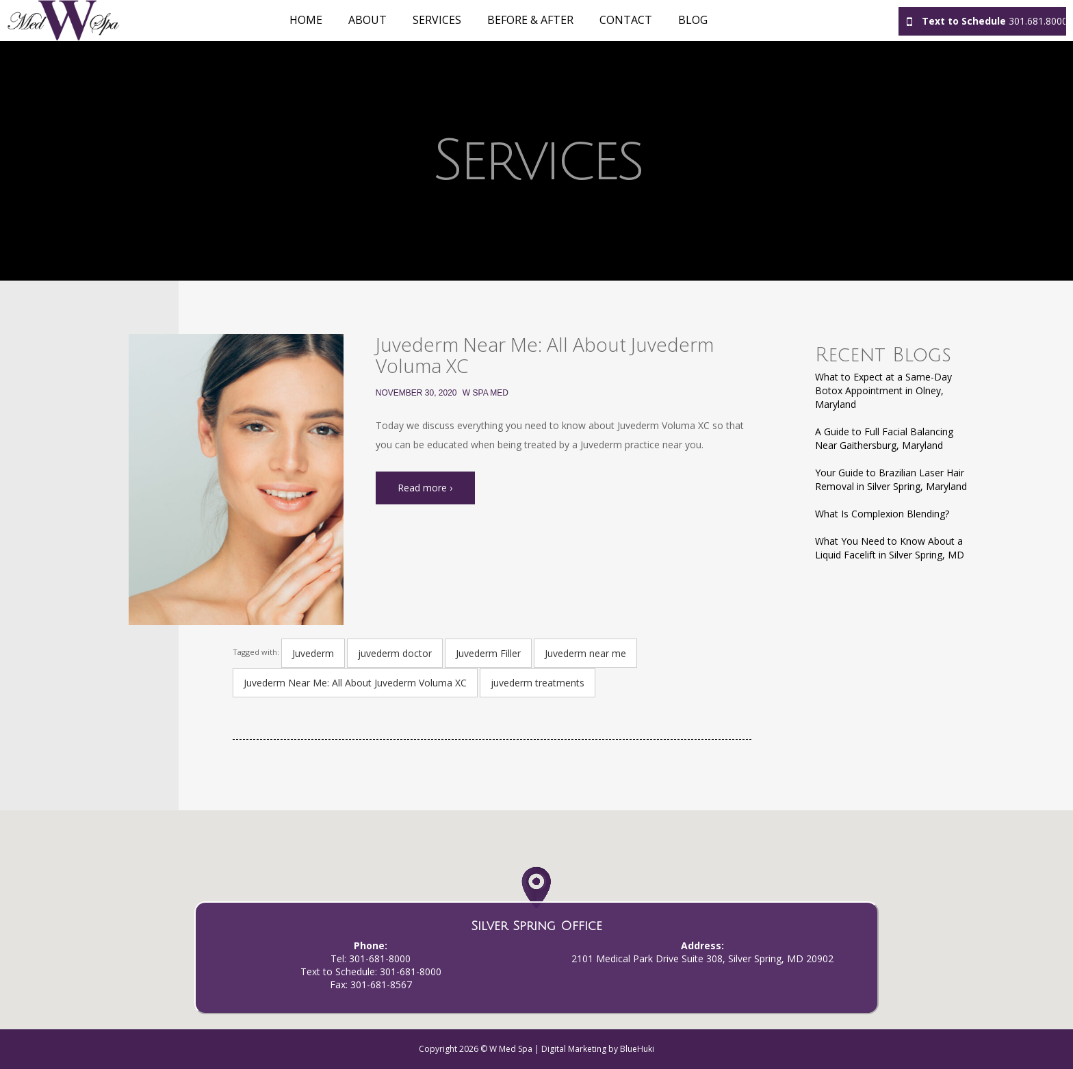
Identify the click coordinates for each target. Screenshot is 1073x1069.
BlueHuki (637, 1049)
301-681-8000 (380, 958)
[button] (536, 899)
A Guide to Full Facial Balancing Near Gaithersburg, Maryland (884, 438)
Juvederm (313, 653)
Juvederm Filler (488, 653)
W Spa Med (485, 393)
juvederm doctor (395, 653)
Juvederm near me (585, 653)
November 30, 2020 (416, 393)
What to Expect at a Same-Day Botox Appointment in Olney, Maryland (883, 390)
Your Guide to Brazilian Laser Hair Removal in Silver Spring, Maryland (891, 479)
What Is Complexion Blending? (882, 513)
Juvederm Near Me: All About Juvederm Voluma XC (545, 354)
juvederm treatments (537, 682)
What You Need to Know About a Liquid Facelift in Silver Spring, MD (889, 547)
